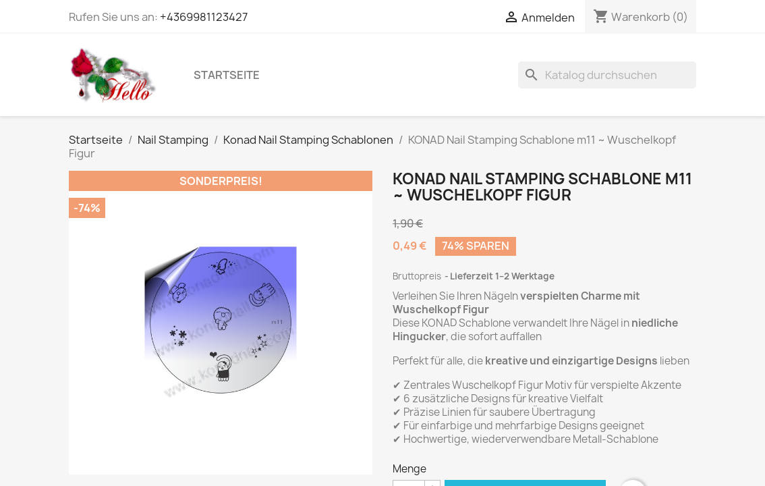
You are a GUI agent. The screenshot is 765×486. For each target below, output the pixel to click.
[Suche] (607, 74)
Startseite (227, 75)
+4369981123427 (204, 16)
